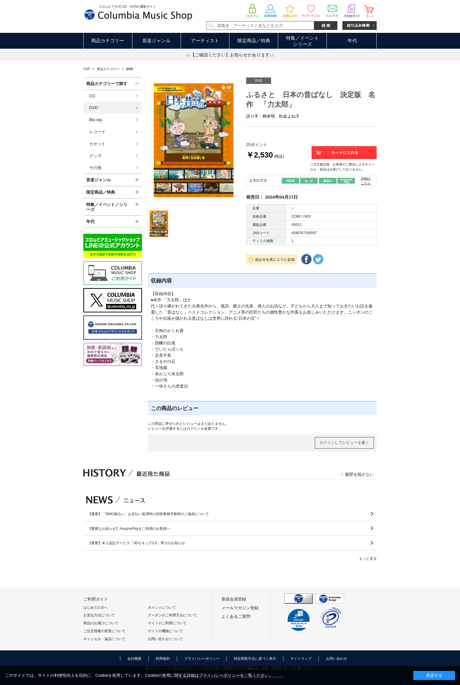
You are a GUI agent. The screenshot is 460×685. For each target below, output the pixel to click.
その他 (95, 167)
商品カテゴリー (107, 40)
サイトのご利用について (167, 623)
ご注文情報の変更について (104, 631)
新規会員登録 (233, 599)
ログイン (194, 429)
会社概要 (134, 659)
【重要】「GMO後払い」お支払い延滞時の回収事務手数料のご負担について (148, 514)
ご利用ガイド (95, 599)
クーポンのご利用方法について (172, 615)
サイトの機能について (165, 631)
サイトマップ (301, 659)
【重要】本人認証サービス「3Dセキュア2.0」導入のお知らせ (136, 543)
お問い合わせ (336, 659)
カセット (97, 143)
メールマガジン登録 (239, 607)
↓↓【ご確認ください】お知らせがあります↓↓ (230, 54)
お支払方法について (99, 615)
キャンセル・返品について (104, 639)
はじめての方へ (95, 607)
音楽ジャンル (156, 40)
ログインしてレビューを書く (344, 442)
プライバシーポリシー (201, 659)
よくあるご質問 (235, 616)
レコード (97, 131)
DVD (93, 107)
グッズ (95, 155)
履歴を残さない (359, 474)
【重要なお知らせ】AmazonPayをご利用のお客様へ (129, 529)
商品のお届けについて (101, 623)
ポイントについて (162, 607)
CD (92, 96)
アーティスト (205, 40)
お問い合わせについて (165, 639)
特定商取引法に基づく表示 (255, 659)
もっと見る (368, 559)
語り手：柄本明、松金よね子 (273, 116)
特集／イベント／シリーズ (106, 207)
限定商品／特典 (253, 40)
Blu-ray (95, 119)
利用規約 (163, 659)
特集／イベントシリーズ (302, 41)
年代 (352, 40)
